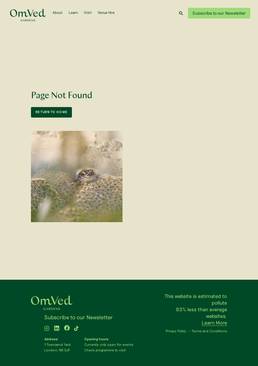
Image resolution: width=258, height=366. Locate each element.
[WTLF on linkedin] (56, 329)
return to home (51, 112)
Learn (73, 12)
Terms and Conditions (209, 331)
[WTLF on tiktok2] (76, 329)
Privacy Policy (176, 331)
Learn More (214, 323)
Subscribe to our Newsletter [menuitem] (78, 317)
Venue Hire (106, 12)
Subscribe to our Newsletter (219, 12)
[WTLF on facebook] (67, 329)
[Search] (181, 13)
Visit (88, 12)
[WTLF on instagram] (46, 329)
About (57, 12)
